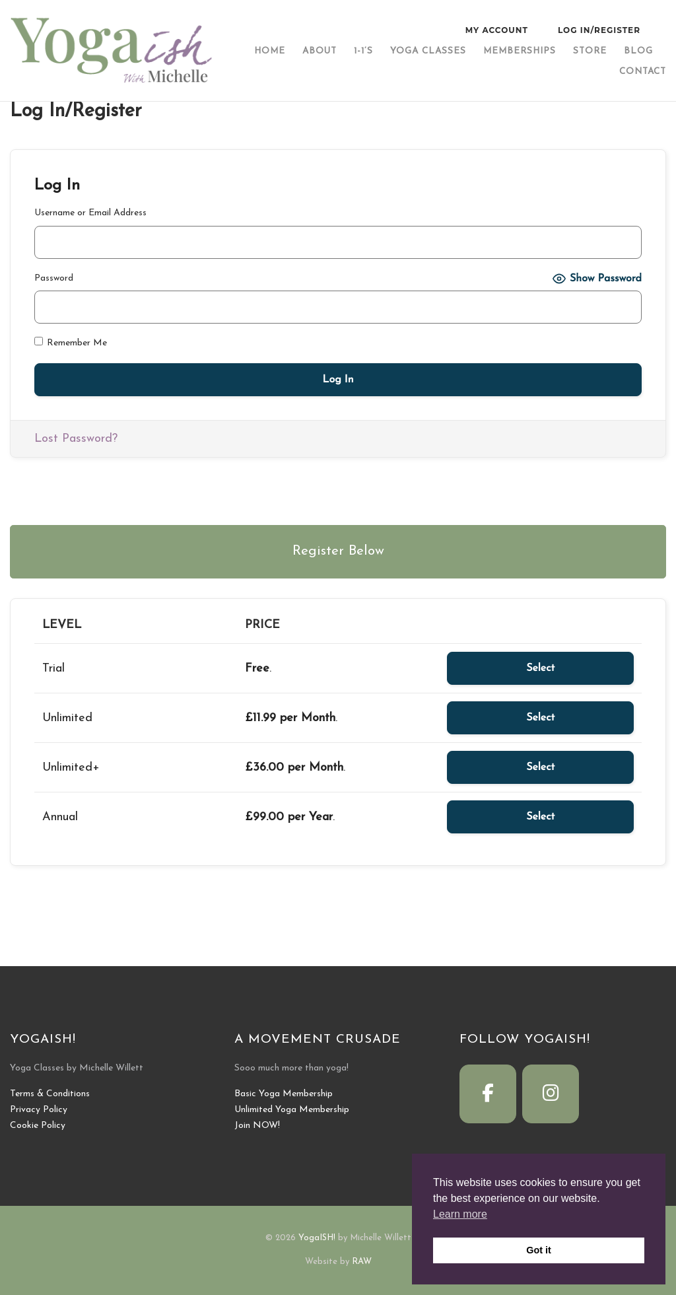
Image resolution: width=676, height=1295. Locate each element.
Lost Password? (76, 439)
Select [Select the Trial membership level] (540, 668)
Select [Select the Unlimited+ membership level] (540, 767)
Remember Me (70, 342)
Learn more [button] (460, 1214)
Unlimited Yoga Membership (291, 1110)
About (319, 51)
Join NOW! (257, 1126)
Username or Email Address (90, 213)
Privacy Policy (38, 1110)
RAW (362, 1261)
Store (590, 51)
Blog (638, 51)
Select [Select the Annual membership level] (540, 817)
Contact (642, 71)
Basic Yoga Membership (283, 1094)
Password (53, 278)
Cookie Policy (37, 1126)
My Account (496, 30)
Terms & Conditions (50, 1094)
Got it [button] (538, 1250)
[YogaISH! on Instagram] (550, 1094)
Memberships (519, 51)
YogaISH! (316, 1238)
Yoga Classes (428, 51)
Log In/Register (599, 30)
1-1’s (363, 51)
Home (269, 51)
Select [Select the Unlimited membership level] (540, 718)
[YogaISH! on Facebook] (487, 1094)
